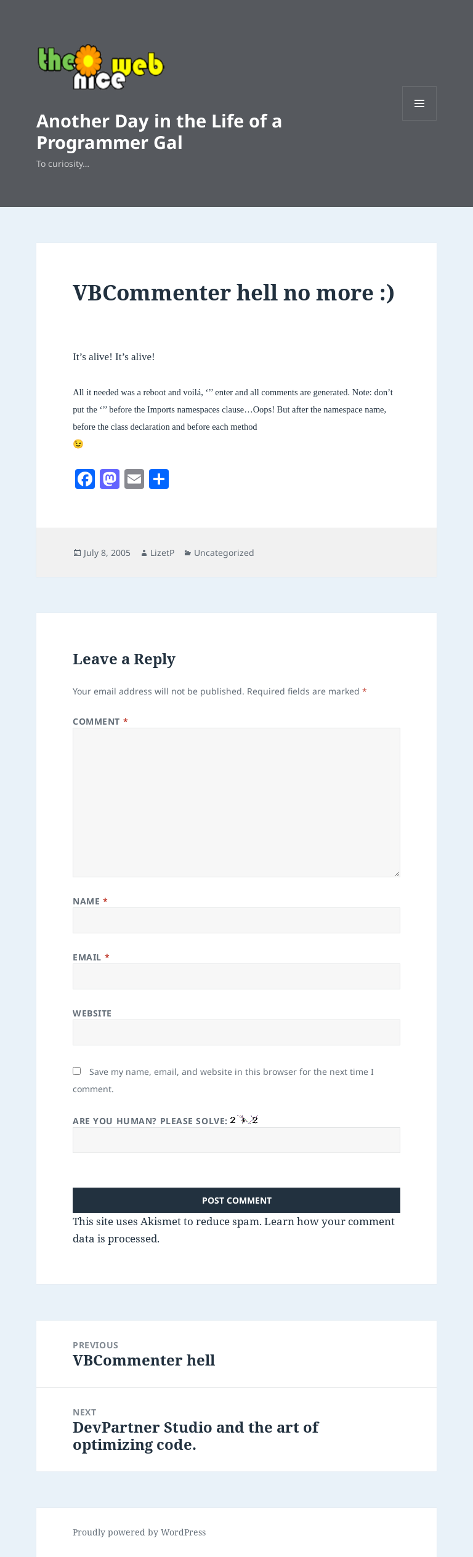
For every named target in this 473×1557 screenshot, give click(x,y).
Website (92, 1013)
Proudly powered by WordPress (139, 1532)
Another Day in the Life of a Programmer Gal (159, 131)
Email (91, 957)
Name (90, 901)
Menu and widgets (420, 120)
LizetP (162, 552)
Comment (100, 721)
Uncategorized (224, 552)
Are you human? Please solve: (236, 1134)
